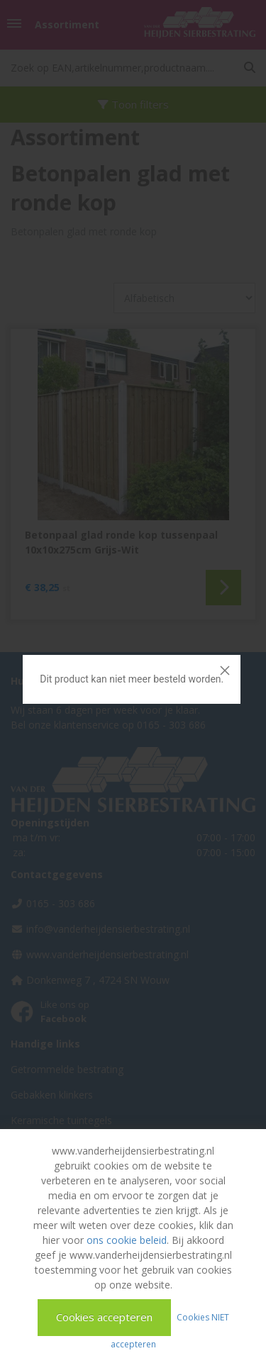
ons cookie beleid (127, 1240)
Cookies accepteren (104, 1317)
